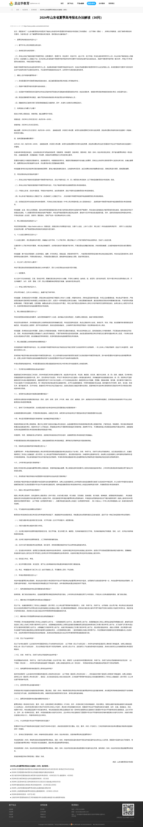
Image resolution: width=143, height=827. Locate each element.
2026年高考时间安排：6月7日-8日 (23, 794)
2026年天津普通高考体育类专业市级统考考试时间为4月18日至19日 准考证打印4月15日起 (43, 769)
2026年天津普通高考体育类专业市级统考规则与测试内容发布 (33, 772)
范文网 (42, 809)
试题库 (11, 814)
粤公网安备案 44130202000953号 (82, 824)
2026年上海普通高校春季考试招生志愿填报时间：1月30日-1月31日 (35, 791)
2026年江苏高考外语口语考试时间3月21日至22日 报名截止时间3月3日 (36, 782)
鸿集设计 (43, 814)
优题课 (11, 809)
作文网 (11, 817)
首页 (62, 3)
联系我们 (111, 3)
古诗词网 (43, 812)
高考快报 (34, 9)
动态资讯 (25, 9)
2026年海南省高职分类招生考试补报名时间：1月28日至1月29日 (34, 785)
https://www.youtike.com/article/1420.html (36, 26)
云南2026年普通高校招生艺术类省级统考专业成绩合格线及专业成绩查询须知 (38, 797)
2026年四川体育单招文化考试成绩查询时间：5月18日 (30, 778)
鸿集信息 (43, 817)
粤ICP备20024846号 (99, 824)
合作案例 (102, 3)
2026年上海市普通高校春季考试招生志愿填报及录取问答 (31, 788)
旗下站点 (70, 3)
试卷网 (11, 812)
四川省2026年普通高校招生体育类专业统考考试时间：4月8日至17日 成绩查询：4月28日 (42, 775)
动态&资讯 (91, 3)
